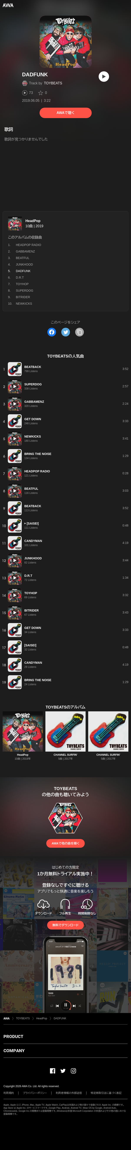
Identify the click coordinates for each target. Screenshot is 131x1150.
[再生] (104, 76)
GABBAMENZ (25, 251)
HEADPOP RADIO (28, 245)
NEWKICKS (24, 303)
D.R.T (20, 277)
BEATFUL (22, 258)
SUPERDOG (24, 290)
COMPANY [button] (14, 1050)
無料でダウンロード (65, 925)
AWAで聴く (65, 113)
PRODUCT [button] (13, 1036)
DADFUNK (60, 1018)
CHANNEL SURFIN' (65, 754)
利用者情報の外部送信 (69, 1093)
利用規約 (8, 1093)
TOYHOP (22, 284)
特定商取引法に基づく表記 (106, 1093)
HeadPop (32, 221)
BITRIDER (23, 297)
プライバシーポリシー (35, 1093)
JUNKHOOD (24, 264)
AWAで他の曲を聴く (65, 843)
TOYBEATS (53, 83)
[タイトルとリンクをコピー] (79, 332)
